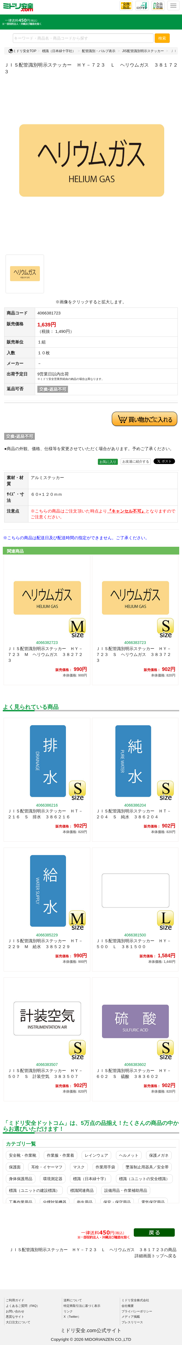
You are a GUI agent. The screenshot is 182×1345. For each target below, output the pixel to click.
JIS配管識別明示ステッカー (143, 51)
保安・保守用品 (117, 1202)
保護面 (15, 1167)
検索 (162, 38)
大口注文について (18, 1322)
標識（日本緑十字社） (59, 51)
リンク (68, 1311)
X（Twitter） (72, 1316)
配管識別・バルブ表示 (98, 51)
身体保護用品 (20, 1178)
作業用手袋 (105, 1167)
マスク (79, 1167)
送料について (73, 1300)
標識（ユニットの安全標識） (144, 1178)
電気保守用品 (153, 1202)
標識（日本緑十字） (90, 1178)
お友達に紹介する (135, 461)
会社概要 (128, 1305)
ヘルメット (129, 1155)
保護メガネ (159, 1155)
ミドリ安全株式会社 (135, 1300)
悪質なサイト (15, 1316)
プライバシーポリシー (137, 1311)
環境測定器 (52, 1178)
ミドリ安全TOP (22, 51)
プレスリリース (132, 1322)
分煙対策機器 (54, 1202)
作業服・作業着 (60, 1155)
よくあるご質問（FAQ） (23, 1305)
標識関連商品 (82, 1190)
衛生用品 (85, 1202)
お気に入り (108, 462)
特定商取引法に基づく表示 (82, 1305)
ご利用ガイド (15, 1300)
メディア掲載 (131, 1316)
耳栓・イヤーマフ (46, 1167)
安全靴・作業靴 (22, 1155)
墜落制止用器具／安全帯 (147, 1167)
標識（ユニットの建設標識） (34, 1190)
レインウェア (96, 1155)
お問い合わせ (15, 1311)
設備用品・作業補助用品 (125, 1190)
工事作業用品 (20, 1202)
